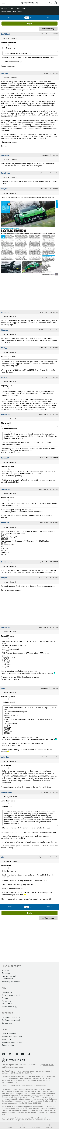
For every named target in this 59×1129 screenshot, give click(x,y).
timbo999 (5, 458)
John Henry (5, 757)
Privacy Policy (48, 1065)
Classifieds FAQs (8, 979)
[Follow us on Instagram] (16, 1054)
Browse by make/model (11, 995)
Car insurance (7, 1023)
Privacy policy (7, 1039)
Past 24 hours (7, 1004)
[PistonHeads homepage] (29, 2)
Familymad (5, 173)
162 (33, 18)
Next (49, 17)
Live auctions (7, 992)
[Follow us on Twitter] (10, 1054)
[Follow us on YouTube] (23, 1054)
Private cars (6, 1001)
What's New (36, 1126)
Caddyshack (6, 312)
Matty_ (4, 348)
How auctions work (9, 976)
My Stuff (23, 1126)
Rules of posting (8, 1045)
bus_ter (4, 189)
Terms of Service (11, 1067)
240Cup (4, 73)
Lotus (18, 8)
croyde (4, 578)
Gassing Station (7, 8)
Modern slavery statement (12, 1042)
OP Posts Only (48, 29)
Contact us (6, 973)
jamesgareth (6, 792)
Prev (9, 17)
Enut (3, 688)
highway (4, 330)
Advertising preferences (11, 982)
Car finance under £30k (11, 1017)
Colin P (4, 377)
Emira (24, 8)
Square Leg (5, 415)
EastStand (5, 34)
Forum (9, 1126)
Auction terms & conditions (12, 1036)
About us (5, 970)
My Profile (49, 1126)
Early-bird (5, 155)
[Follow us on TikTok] (29, 1054)
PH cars (5, 998)
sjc (2, 857)
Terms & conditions (9, 1034)
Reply (29, 23)
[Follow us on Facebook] (4, 1054)
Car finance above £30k (11, 1020)
